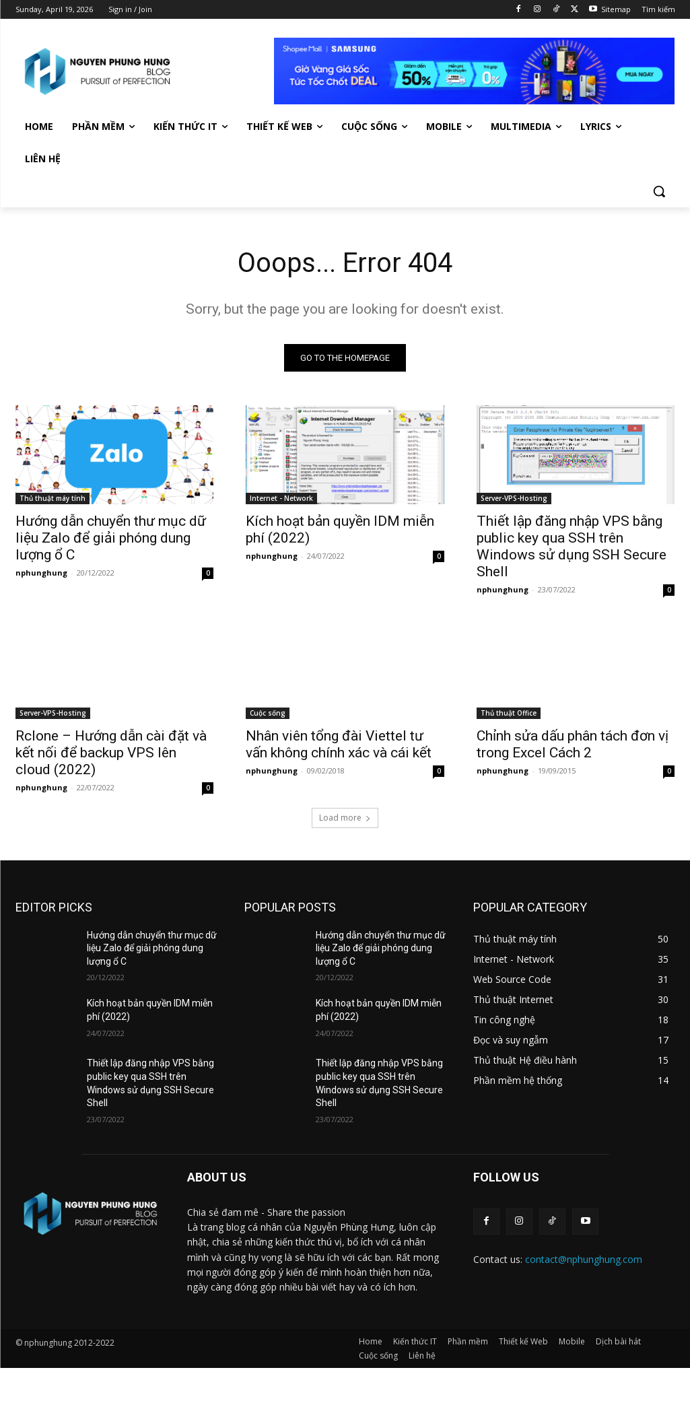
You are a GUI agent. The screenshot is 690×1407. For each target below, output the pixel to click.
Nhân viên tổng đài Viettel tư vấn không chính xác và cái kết (339, 744)
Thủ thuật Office (509, 713)
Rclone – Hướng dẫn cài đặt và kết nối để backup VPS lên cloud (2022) (111, 753)
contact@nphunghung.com (583, 1259)
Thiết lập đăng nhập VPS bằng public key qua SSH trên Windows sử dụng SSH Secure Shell (571, 547)
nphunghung (41, 573)
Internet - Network (281, 499)
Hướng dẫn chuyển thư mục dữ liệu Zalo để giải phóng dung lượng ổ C (110, 538)
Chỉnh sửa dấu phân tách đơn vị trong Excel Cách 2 (572, 744)
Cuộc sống (267, 713)
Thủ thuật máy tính (52, 499)
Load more (345, 817)
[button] (659, 191)
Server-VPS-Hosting (514, 499)
